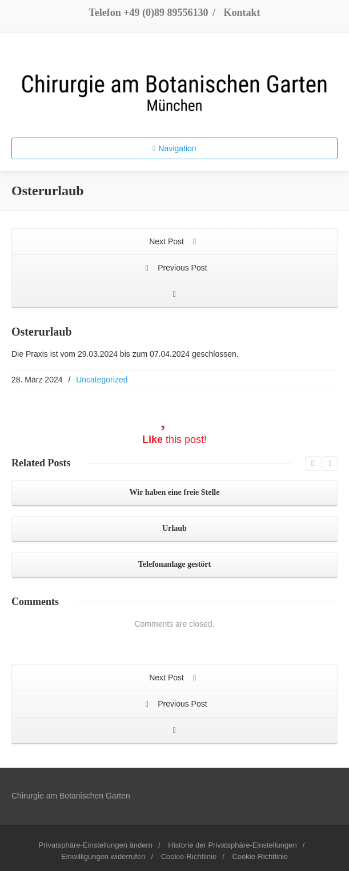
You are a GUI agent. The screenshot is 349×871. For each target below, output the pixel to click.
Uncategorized (101, 379)
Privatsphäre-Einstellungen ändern (96, 845)
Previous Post (174, 268)
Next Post (174, 242)
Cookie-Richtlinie (189, 856)
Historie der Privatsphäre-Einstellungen (232, 845)
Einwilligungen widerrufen (103, 856)
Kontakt (242, 12)
